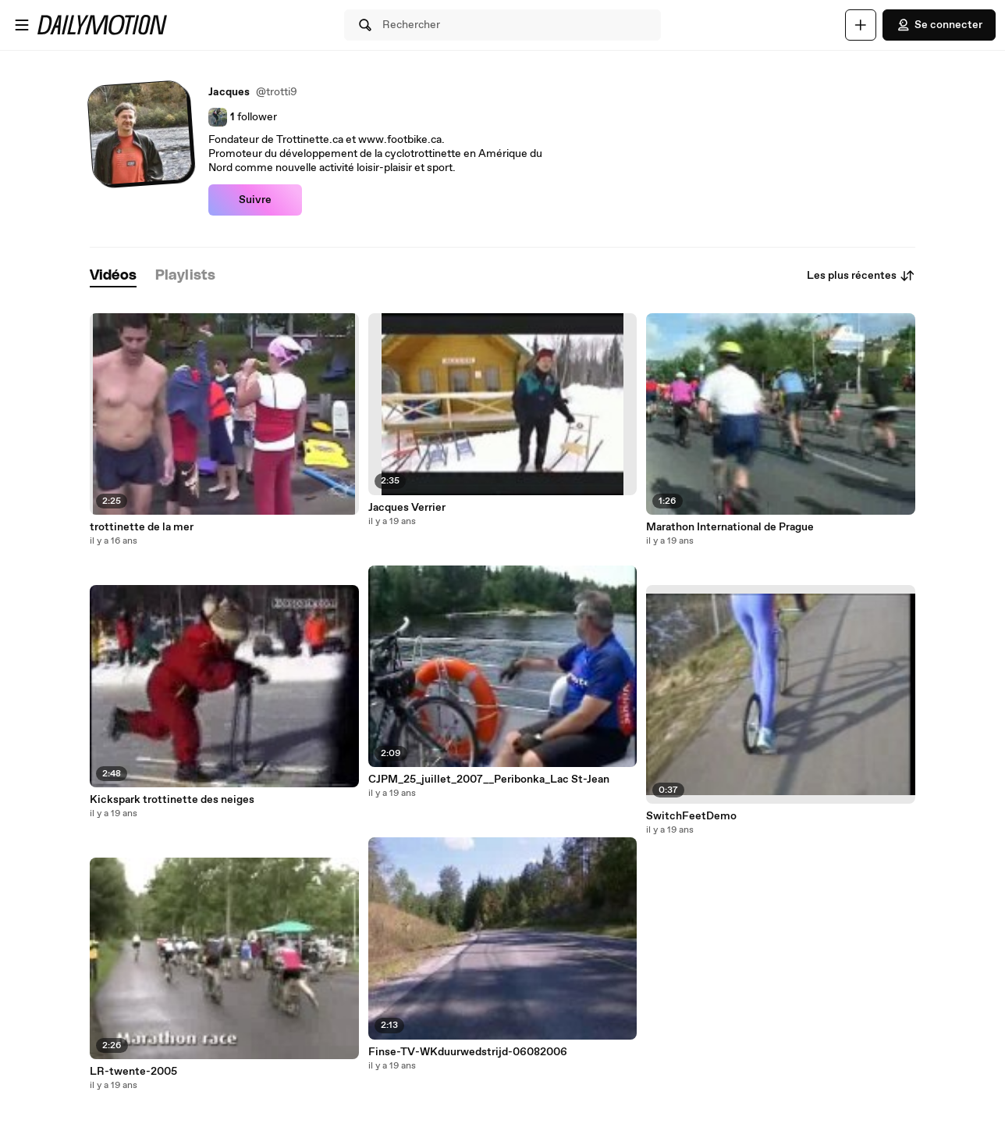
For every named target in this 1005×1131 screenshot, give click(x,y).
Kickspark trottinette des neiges (172, 800)
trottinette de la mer (142, 527)
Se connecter (939, 25)
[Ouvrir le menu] (21, 25)
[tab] (113, 276)
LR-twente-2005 (133, 1071)
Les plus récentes (861, 276)
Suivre (255, 200)
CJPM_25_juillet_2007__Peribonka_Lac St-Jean (488, 779)
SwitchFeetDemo (691, 816)
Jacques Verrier (407, 507)
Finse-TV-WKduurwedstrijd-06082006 (467, 1052)
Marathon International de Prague (730, 527)
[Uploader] (860, 25)
